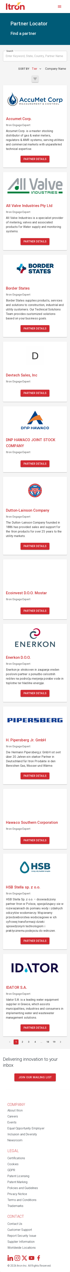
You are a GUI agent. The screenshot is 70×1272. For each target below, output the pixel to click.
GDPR (11, 1170)
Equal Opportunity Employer (25, 1128)
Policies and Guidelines (22, 1188)
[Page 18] (47, 1041)
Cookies (12, 1164)
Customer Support (19, 1230)
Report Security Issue (21, 1236)
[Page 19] (54, 1041)
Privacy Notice (17, 1194)
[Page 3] (28, 1041)
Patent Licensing (18, 1176)
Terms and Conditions (21, 1200)
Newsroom (14, 1140)
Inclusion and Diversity (22, 1134)
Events (11, 1122)
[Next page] (60, 1041)
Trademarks (15, 1206)
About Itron (15, 1110)
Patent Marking (17, 1182)
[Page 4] (35, 1041)
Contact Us (14, 1224)
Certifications (16, 1158)
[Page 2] (22, 1041)
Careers (12, 1116)
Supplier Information (21, 1241)
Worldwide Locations (21, 1247)
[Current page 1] (16, 1041)
